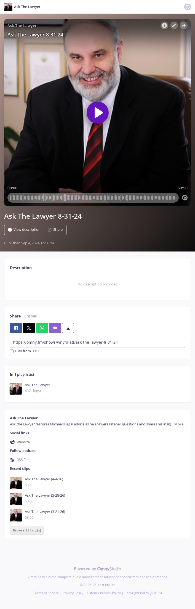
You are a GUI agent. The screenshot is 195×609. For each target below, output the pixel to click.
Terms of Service (46, 593)
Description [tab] (21, 267)
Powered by (97, 568)
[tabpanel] (97, 284)
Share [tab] (15, 316)
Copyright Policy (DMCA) (143, 593)
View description (24, 229)
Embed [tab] (31, 316)
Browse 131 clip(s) (27, 530)
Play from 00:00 (25, 351)
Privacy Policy (73, 593)
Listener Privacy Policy (104, 593)
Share (55, 229)
